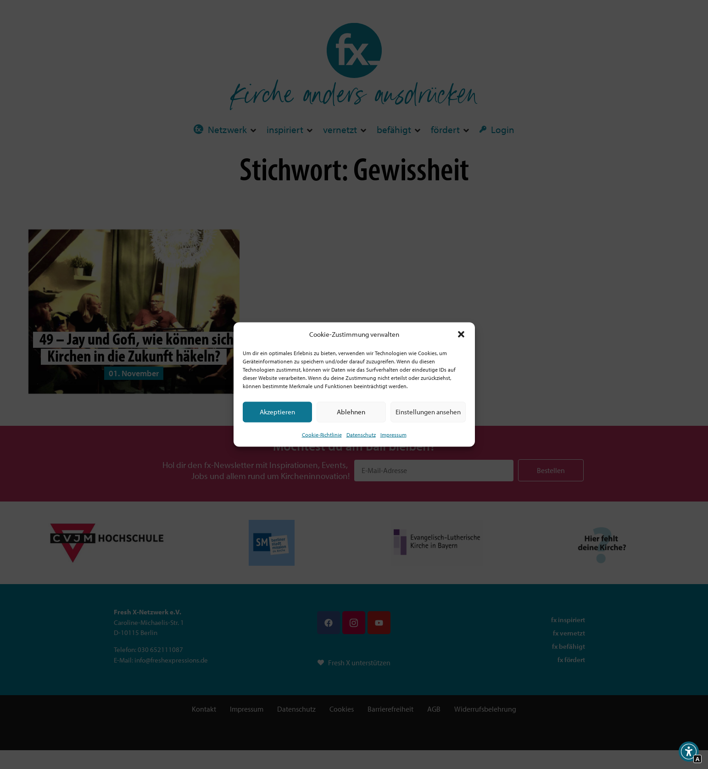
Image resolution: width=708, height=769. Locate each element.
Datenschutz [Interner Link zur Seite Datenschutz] (361, 434)
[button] (461, 334)
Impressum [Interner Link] (393, 434)
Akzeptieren (277, 411)
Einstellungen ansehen (428, 411)
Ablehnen (351, 411)
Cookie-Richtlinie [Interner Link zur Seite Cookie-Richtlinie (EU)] (322, 434)
